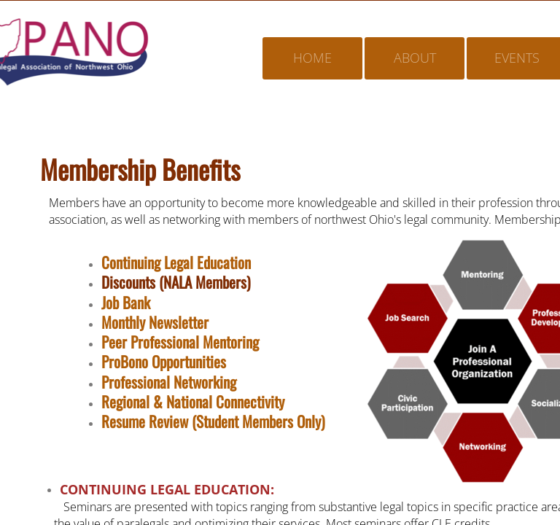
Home (312, 57)
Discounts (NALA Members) (175, 282)
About (415, 57)
